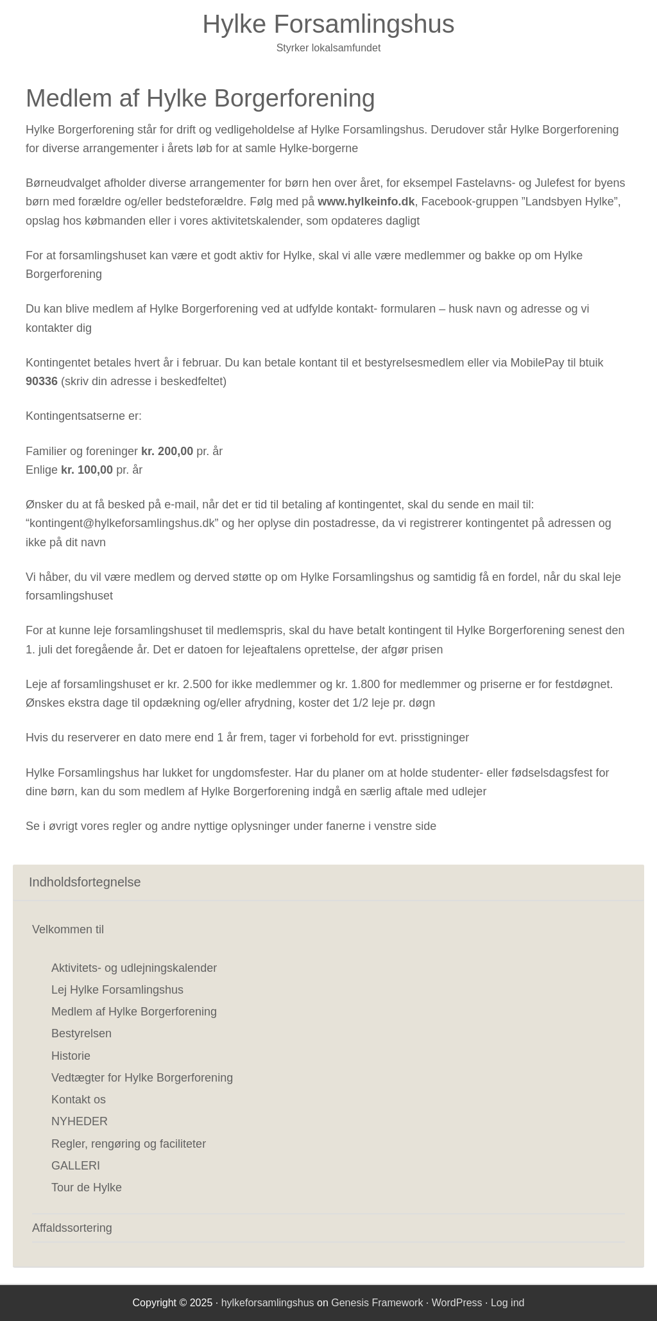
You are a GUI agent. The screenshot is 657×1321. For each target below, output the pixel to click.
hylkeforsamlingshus (267, 1302)
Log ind (508, 1302)
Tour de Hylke (86, 1187)
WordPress (457, 1302)
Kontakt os (78, 1099)
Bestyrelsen (81, 1033)
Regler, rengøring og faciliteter (128, 1143)
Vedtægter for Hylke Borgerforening (142, 1077)
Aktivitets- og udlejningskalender (134, 968)
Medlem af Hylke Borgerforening (134, 1011)
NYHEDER (79, 1121)
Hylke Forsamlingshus (328, 24)
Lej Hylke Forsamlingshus (117, 989)
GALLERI (75, 1165)
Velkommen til (68, 929)
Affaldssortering (72, 1228)
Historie (70, 1055)
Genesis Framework (377, 1302)
